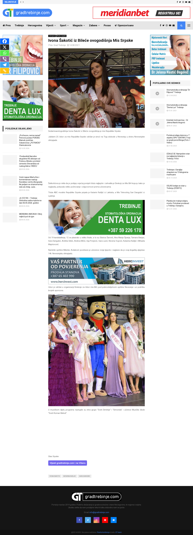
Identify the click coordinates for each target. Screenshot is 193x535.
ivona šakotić (55, 476)
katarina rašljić (69, 476)
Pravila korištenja (103, 532)
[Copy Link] (4, 71)
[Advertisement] (96, 163)
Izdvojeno (52, 36)
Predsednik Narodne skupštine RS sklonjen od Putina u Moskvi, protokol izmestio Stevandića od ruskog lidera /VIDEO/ (29, 161)
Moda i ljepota (61, 36)
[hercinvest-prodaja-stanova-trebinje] (96, 283)
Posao (107, 25)
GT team (118, 532)
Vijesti (49, 25)
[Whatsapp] (4, 53)
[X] (4, 47)
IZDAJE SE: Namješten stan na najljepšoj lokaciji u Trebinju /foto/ (178, 156)
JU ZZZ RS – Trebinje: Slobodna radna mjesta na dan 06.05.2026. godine (30, 200)
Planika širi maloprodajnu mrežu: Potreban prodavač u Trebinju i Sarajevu (178, 203)
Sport (63, 25)
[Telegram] (4, 65)
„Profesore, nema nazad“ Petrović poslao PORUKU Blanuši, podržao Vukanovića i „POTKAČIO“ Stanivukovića (30, 140)
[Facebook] (4, 41)
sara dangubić (84, 476)
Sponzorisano (124, 25)
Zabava (93, 25)
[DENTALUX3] (96, 234)
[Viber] (4, 59)
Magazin (77, 25)
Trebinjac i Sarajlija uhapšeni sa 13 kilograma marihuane (177, 172)
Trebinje (19, 25)
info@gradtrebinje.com (99, 512)
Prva (7, 25)
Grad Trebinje (60, 45)
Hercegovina (35, 25)
